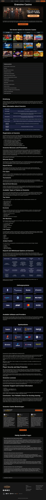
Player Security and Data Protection (9, 84)
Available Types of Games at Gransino (9, 75)
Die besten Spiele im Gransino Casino (9, 66)
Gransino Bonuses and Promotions (9, 73)
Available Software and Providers (9, 80)
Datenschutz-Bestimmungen (39, 485)
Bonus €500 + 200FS (23, 24)
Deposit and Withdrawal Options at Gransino (10, 77)
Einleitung (5, 68)
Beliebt (7, 32)
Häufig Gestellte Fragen (7, 93)
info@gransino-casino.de (39, 489)
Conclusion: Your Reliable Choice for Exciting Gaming (12, 89)
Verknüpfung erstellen (29, 489)
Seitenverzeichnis (28, 490)
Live (18, 32)
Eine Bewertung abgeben (38, 410)
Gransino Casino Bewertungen (8, 91)
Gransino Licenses (6, 86)
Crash (28, 32)
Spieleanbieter (6, 82)
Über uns (27, 485)
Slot (38, 32)
